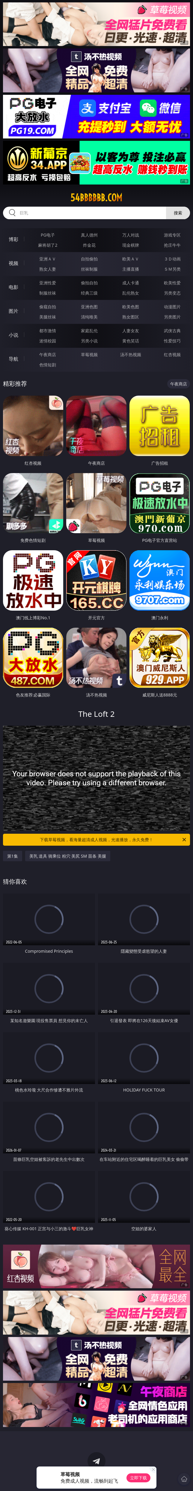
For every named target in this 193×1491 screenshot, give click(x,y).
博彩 (13, 239)
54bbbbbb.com (96, 198)
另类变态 (172, 293)
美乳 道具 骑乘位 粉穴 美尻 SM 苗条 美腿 (67, 856)
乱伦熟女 (130, 293)
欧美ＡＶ (130, 259)
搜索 (178, 213)
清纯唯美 (89, 317)
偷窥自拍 (47, 307)
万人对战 (130, 235)
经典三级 (89, 293)
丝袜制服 (89, 269)
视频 (13, 263)
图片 (13, 311)
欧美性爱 (172, 283)
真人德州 (89, 235)
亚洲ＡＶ (47, 259)
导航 (13, 359)
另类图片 (172, 317)
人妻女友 (130, 330)
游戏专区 (172, 235)
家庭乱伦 (89, 330)
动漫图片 (172, 307)
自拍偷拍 (89, 259)
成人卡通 (130, 283)
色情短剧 (47, 365)
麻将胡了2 (47, 245)
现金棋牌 (130, 245)
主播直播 (130, 269)
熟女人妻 (47, 269)
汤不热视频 (130, 354)
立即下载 (138, 1478)
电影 (13, 287)
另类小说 (89, 341)
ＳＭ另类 (172, 269)
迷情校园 (47, 341)
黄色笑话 (130, 341)
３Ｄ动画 (172, 259)
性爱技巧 (172, 341)
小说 (13, 335)
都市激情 (47, 330)
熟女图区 (130, 317)
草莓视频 (89, 354)
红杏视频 (172, 354)
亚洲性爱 (47, 283)
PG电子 (48, 235)
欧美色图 (130, 307)
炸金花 (89, 245)
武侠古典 (172, 330)
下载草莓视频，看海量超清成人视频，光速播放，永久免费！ (113, 839)
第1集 (12, 856)
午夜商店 (47, 354)
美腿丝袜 (47, 317)
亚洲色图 (89, 307)
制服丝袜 (47, 293)
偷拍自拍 (89, 283)
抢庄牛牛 (172, 245)
